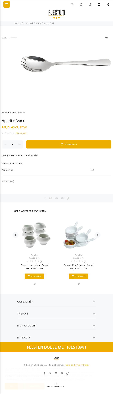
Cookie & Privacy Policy (77, 365)
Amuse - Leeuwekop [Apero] (34, 265)
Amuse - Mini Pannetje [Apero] (78, 265)
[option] (9, 39)
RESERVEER (69, 144)
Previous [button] (15, 235)
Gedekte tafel (27, 23)
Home (16, 23)
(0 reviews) (21, 133)
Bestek (38, 23)
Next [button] (97, 235)
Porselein (34, 255)
